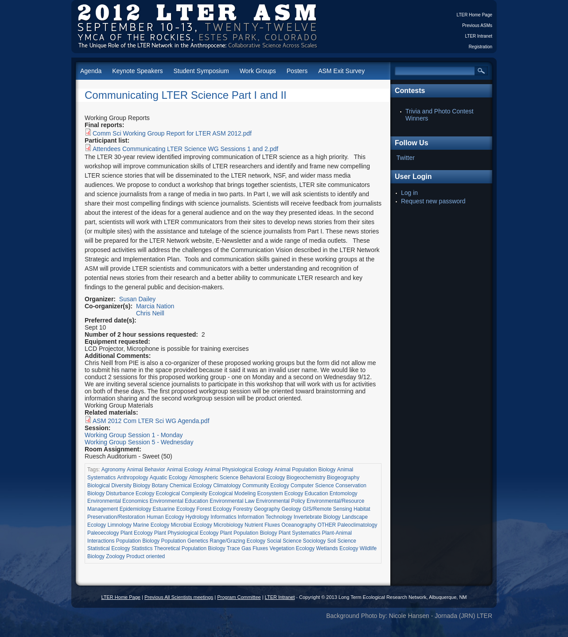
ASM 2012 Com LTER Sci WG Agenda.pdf (151, 420)
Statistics (142, 548)
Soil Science (341, 541)
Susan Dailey (137, 299)
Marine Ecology (151, 525)
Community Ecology (265, 485)
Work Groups (258, 70)
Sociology (314, 541)
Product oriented (145, 556)
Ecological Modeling (232, 493)
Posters (297, 70)
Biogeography (343, 477)
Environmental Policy (280, 501)
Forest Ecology (214, 509)
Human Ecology (165, 517)
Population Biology (138, 541)
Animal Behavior (146, 469)
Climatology (227, 485)
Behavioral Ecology (262, 477)
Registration (480, 46)
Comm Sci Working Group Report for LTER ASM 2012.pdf (172, 133)
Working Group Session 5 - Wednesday (139, 442)
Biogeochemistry (306, 477)
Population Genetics (184, 541)
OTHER (327, 525)
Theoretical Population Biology (190, 548)
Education (316, 493)
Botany (160, 485)
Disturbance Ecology (130, 493)
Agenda (90, 70)
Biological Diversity (109, 485)
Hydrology (197, 517)
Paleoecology (103, 533)
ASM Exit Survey (341, 70)
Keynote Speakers (137, 70)
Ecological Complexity (181, 493)
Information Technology (265, 517)
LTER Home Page (474, 14)
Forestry (243, 509)
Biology (141, 485)
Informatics (223, 517)
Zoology (115, 556)
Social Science (284, 541)
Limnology (120, 525)
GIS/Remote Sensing (327, 509)
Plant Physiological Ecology (186, 533)
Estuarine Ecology (173, 509)
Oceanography (298, 525)
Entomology (344, 493)
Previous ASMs (477, 25)
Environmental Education (179, 501)
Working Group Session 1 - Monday (134, 435)
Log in (409, 192)
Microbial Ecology (191, 525)
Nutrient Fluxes (262, 525)
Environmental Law (232, 501)
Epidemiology (135, 509)
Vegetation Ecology (292, 548)
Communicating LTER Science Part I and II (186, 95)
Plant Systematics (300, 533)
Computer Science (312, 485)
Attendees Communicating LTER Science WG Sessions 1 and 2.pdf (185, 148)
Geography (267, 509)
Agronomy (113, 469)
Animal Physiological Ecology (238, 469)
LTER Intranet (478, 36)
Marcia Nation (155, 306)
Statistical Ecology (108, 548)
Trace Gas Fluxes (247, 548)
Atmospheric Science (213, 477)
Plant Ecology (137, 533)
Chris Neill (150, 313)
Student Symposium (201, 70)
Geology (291, 509)
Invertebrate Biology (317, 517)
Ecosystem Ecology (280, 493)
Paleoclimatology (357, 525)
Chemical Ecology (191, 485)
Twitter (406, 157)
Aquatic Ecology (168, 477)
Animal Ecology (185, 469)
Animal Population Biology (304, 469)
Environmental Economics (117, 501)
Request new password (433, 201)
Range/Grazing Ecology (237, 541)
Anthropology (132, 477)
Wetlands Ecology (337, 548)
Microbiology (228, 525)
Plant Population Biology (248, 533)
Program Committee (239, 597)
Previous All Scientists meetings (178, 597)
